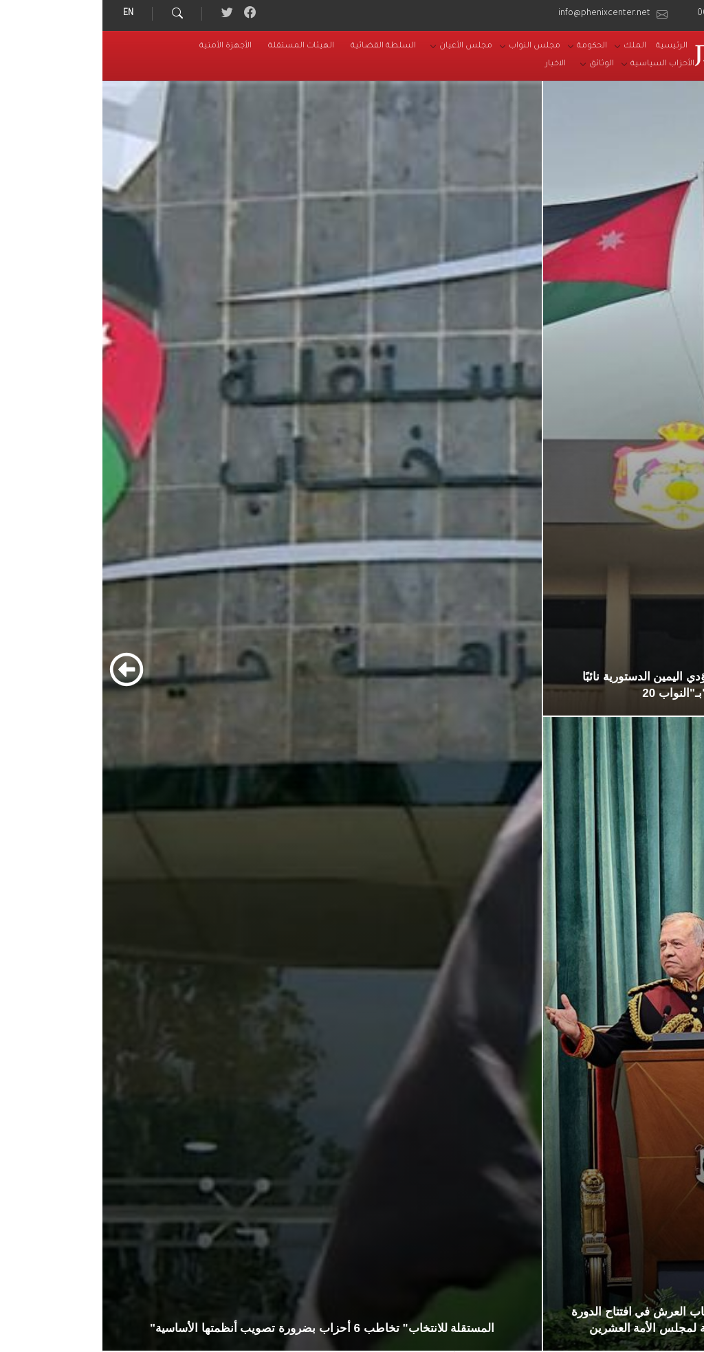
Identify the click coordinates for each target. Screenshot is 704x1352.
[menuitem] (569, 46)
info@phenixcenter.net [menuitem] (502, 14)
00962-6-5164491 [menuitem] (630, 14)
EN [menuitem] (26, 14)
